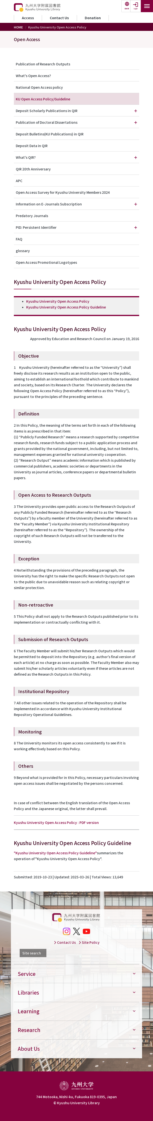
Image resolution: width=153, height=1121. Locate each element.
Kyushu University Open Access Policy (57, 301)
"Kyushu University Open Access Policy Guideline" (55, 852)
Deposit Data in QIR (32, 145)
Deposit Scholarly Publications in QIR (46, 110)
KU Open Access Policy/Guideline (43, 99)
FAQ (19, 239)
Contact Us (59, 17)
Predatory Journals (32, 215)
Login (135, 9)
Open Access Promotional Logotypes (46, 262)
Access (28, 17)
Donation (93, 17)
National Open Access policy (39, 87)
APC (19, 180)
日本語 (127, 9)
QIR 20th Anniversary (33, 169)
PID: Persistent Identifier (36, 227)
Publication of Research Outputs (43, 64)
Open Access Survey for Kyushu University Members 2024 (63, 192)
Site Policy (89, 942)
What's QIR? (26, 157)
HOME (18, 27)
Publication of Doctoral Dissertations (46, 122)
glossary (23, 250)
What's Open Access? (33, 75)
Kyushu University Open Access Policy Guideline (66, 307)
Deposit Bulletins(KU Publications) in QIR (50, 134)
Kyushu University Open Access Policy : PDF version (56, 822)
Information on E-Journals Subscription (49, 204)
